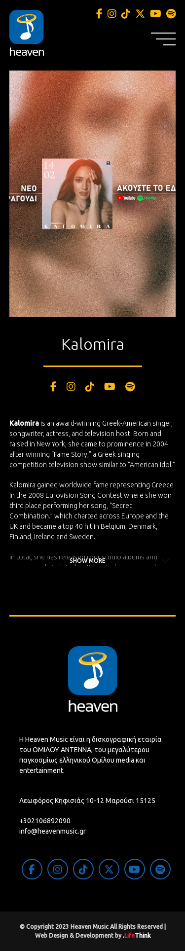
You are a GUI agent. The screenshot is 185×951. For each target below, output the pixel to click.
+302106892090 (45, 821)
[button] (163, 39)
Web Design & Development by (92, 935)
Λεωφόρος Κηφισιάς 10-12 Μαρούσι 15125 (87, 801)
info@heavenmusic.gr (52, 831)
